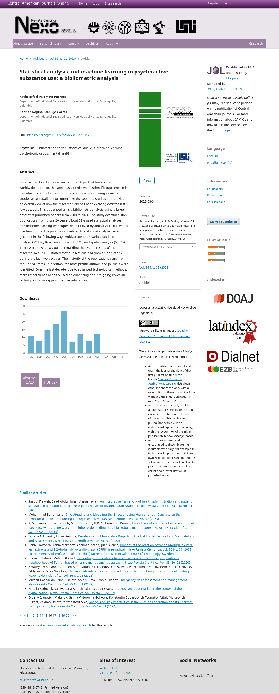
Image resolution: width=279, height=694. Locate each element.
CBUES (237, 89)
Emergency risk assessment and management (153, 580)
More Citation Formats (157, 247)
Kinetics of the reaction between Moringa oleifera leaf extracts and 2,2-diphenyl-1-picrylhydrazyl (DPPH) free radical (110, 547)
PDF (148, 180)
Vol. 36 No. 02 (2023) (62, 58)
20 (67, 615)
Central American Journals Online (38, 3)
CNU (211, 89)
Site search (113, 3)
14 (41, 615)
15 (46, 615)
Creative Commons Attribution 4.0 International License (165, 336)
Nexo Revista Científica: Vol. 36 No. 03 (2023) (60, 575)
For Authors (215, 195)
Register (213, 3)
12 (32, 615)
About (96, 3)
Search (256, 43)
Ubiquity (232, 78)
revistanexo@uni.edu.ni (37, 680)
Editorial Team (50, 43)
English (212, 156)
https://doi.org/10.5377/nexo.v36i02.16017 (58, 135)
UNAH (220, 89)
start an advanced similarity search (65, 625)
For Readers (215, 189)
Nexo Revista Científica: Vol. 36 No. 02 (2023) (126, 519)
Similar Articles (33, 492)
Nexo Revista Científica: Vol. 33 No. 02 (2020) (157, 562)
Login (227, 3)
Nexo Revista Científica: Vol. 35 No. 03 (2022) (83, 606)
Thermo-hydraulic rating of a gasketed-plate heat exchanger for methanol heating (129, 571)
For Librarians (216, 202)
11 (28, 615)
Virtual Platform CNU (115, 672)
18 (59, 615)
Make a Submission (223, 221)
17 (54, 615)
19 (63, 615)
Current (73, 43)
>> (74, 615)
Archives (92, 43)
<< (21, 615)
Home (83, 3)
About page (221, 130)
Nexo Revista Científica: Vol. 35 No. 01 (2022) (60, 584)
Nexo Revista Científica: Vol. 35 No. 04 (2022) (87, 541)
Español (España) (219, 162)
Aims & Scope (23, 43)
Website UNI (109, 668)
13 (37, 615)
